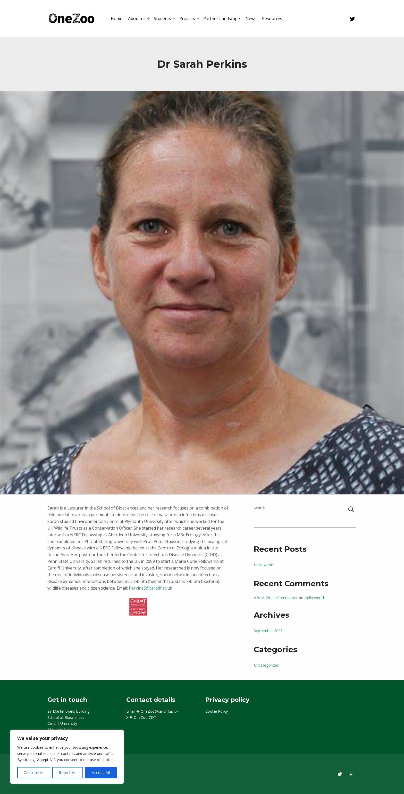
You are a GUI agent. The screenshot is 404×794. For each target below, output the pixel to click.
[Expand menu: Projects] (198, 18)
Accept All (101, 772)
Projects (187, 18)
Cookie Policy (216, 711)
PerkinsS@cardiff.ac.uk (150, 588)
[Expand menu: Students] (174, 18)
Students (162, 18)
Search (259, 507)
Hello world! (264, 564)
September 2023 (268, 630)
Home (116, 18)
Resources (272, 18)
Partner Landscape (221, 18)
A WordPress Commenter (276, 597)
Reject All (68, 772)
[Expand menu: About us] (148, 18)
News (251, 18)
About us (137, 18)
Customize (34, 772)
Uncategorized (266, 665)
